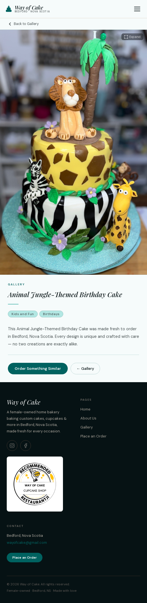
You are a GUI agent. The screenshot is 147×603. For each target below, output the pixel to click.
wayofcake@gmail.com (27, 542)
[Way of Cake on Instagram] (12, 445)
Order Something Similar (38, 368)
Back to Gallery (23, 24)
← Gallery (85, 368)
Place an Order (93, 436)
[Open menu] (137, 8)
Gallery (86, 427)
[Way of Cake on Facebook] (25, 445)
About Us (88, 418)
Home (85, 409)
